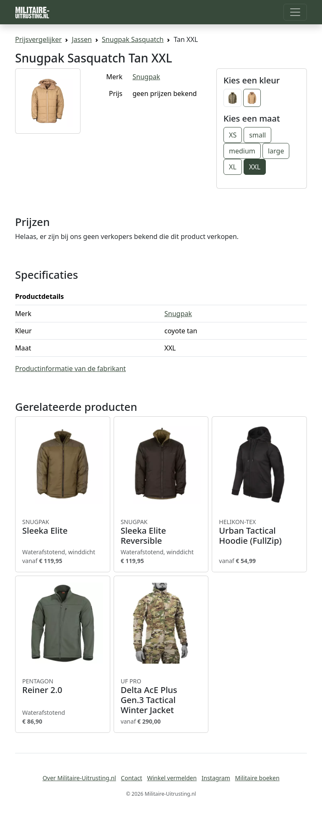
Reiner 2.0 (62, 686)
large (276, 151)
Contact (131, 778)
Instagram (216, 778)
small (257, 135)
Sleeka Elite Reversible (161, 532)
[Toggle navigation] (295, 12)
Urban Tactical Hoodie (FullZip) (259, 532)
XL (232, 166)
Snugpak (146, 76)
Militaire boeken (257, 778)
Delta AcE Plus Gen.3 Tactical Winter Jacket (161, 696)
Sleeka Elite (62, 527)
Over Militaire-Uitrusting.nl (79, 778)
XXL (254, 166)
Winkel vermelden (172, 778)
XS (232, 135)
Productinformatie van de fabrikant (70, 368)
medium (242, 151)
